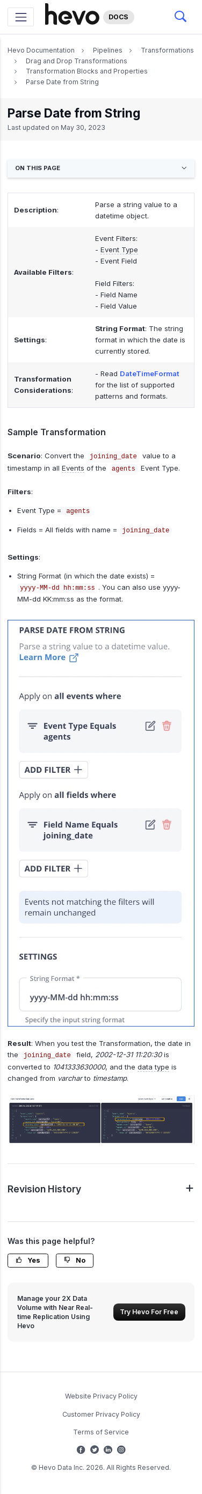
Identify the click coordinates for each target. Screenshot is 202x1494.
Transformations (167, 50)
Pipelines (107, 50)
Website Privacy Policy (101, 1396)
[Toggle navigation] (21, 17)
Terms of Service (101, 1432)
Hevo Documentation (41, 50)
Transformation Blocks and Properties (87, 71)
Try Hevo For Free (149, 1312)
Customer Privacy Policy (101, 1414)
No (74, 1260)
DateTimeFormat (149, 373)
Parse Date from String (62, 82)
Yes (28, 1260)
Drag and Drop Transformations (76, 61)
